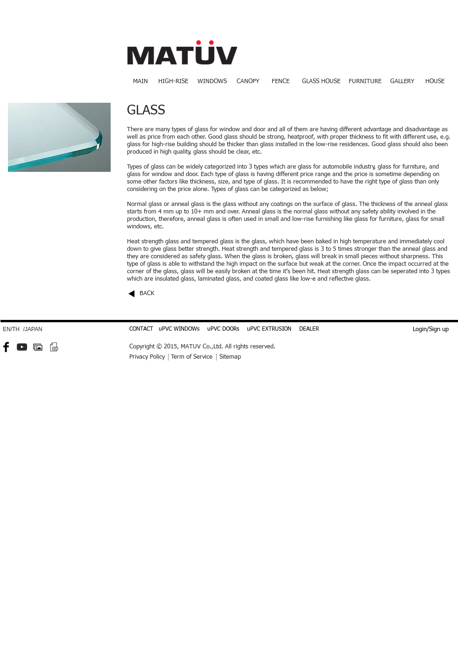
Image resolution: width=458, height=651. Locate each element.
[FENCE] (280, 81)
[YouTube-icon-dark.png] (22, 347)
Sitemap (230, 357)
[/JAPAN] (33, 330)
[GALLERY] (402, 81)
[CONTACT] (141, 330)
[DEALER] (309, 330)
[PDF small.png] (54, 347)
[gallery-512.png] (38, 347)
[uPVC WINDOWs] (179, 330)
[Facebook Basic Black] (6, 347)
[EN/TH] (11, 330)
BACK (147, 293)
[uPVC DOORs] (223, 330)
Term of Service (191, 357)
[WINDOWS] (212, 81)
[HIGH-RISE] (173, 81)
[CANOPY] (248, 81)
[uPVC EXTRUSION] (269, 330)
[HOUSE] (435, 81)
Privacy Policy (147, 357)
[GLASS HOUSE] (321, 81)
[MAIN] (140, 81)
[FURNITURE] (365, 81)
